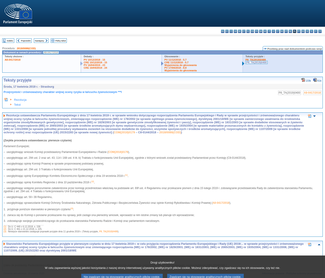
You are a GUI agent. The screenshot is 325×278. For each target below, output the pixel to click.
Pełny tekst (60, 40)
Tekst (17, 104)
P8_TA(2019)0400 (256, 62)
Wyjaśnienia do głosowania (181, 65)
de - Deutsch (239, 31)
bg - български (222, 31)
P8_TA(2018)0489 (256, 59)
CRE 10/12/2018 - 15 (95, 62)
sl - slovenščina (311, 31)
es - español (227, 31)
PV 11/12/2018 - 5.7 (176, 59)
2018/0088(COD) (26, 48)
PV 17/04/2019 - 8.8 (176, 67)
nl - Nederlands (290, 31)
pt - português (299, 31)
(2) (5, 229)
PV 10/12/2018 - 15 (94, 59)
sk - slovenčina (307, 31)
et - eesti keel (244, 31)
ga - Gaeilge (260, 31)
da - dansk (235, 31)
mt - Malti (286, 31)
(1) (5, 226)
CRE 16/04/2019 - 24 (95, 67)
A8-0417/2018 (12, 59)
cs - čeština (231, 31)
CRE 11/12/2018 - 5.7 (177, 62)
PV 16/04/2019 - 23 (94, 65)
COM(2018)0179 (124, 132)
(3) (5, 231)
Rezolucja (20, 99)
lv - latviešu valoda (273, 31)
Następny (39, 40)
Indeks (10, 40)
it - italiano (269, 31)
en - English (252, 31)
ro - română (303, 31)
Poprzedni (25, 40)
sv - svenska (320, 31)
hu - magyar (282, 31)
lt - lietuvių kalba (277, 31)
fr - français (256, 31)
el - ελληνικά (248, 31)
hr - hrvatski (265, 31)
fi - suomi (315, 31)
